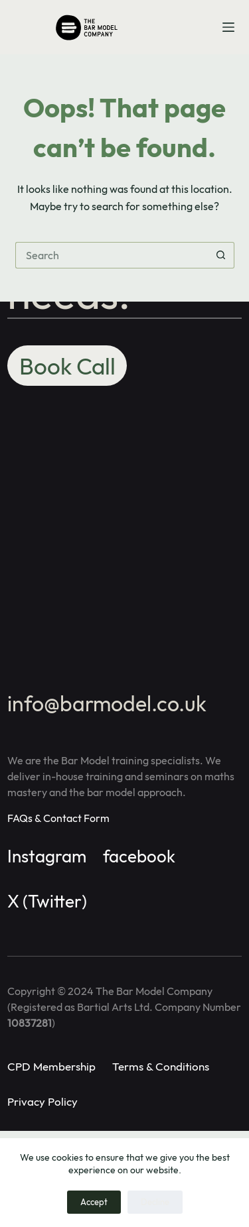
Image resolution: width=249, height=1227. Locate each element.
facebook (139, 856)
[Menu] (228, 27)
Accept (94, 1202)
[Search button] (221, 255)
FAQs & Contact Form (58, 818)
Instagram (46, 856)
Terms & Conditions (160, 1066)
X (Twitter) (47, 901)
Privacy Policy (42, 1101)
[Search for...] (111, 255)
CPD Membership (51, 1066)
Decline (155, 1202)
